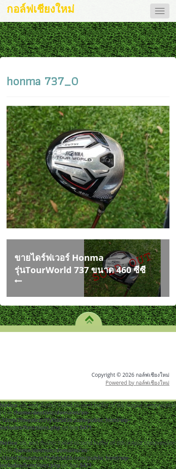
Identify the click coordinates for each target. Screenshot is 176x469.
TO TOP (89, 316)
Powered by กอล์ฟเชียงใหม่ (137, 382)
